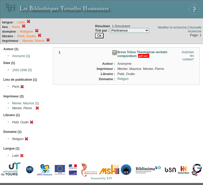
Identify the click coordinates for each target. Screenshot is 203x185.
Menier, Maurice (23, 103)
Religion (122, 79)
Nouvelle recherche (194, 29)
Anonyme (18, 56)
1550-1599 (19, 70)
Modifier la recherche (172, 27)
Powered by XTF (101, 178)
